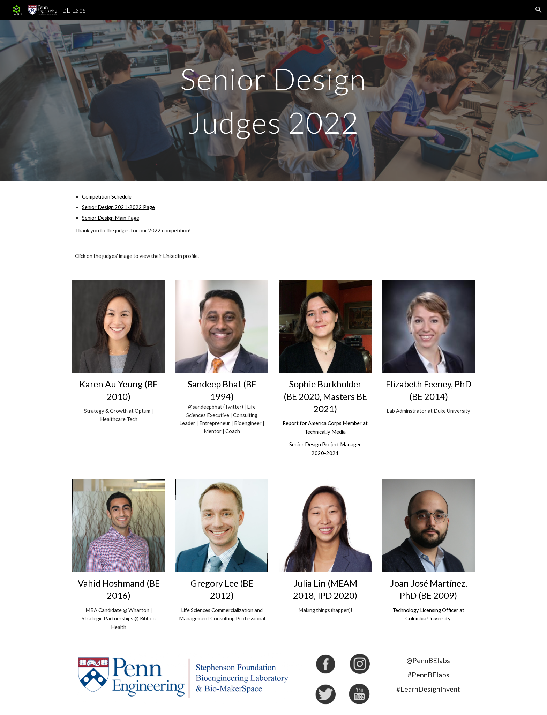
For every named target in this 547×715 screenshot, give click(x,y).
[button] (538, 9)
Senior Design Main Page (110, 218)
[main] (273, 100)
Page (148, 207)
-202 (133, 207)
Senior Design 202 (103, 207)
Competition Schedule (107, 197)
